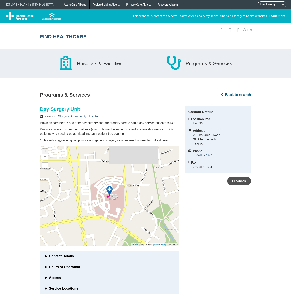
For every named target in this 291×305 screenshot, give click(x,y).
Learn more (277, 16)
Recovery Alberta (167, 4)
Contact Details (61, 256)
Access (55, 278)
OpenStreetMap (158, 244)
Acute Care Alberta (75, 4)
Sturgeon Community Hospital (78, 116)
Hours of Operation (64, 267)
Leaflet (135, 244)
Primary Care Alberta (138, 4)
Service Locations (63, 288)
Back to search (235, 95)
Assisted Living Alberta (106, 4)
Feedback (239, 181)
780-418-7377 (202, 155)
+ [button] (45, 151)
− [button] (45, 157)
